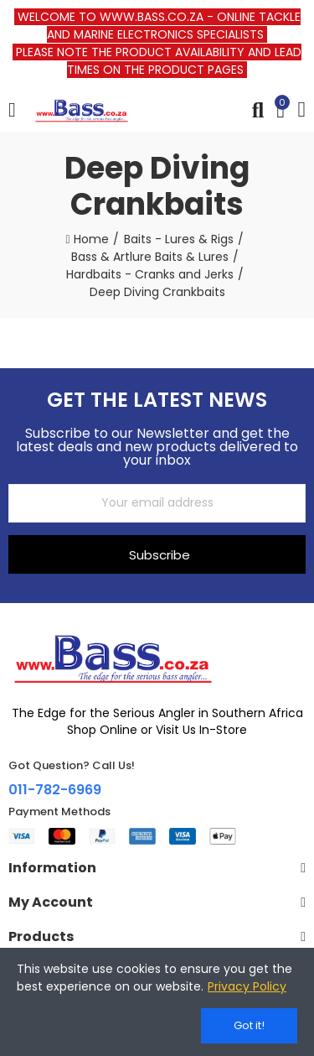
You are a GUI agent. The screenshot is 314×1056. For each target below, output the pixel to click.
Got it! (249, 1025)
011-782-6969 (54, 789)
